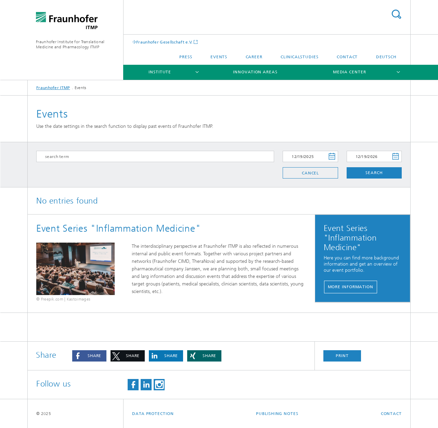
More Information (350, 286)
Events (218, 56)
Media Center (349, 72)
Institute (160, 72)
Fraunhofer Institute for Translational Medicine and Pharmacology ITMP (70, 44)
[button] (89, 356)
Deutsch (386, 56)
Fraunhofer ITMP (53, 87)
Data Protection (153, 413)
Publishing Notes (277, 413)
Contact (347, 56)
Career (254, 56)
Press (185, 56)
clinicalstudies (300, 56)
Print (342, 355)
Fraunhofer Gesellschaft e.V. (164, 42)
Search (396, 14)
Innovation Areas (255, 72)
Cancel (310, 173)
